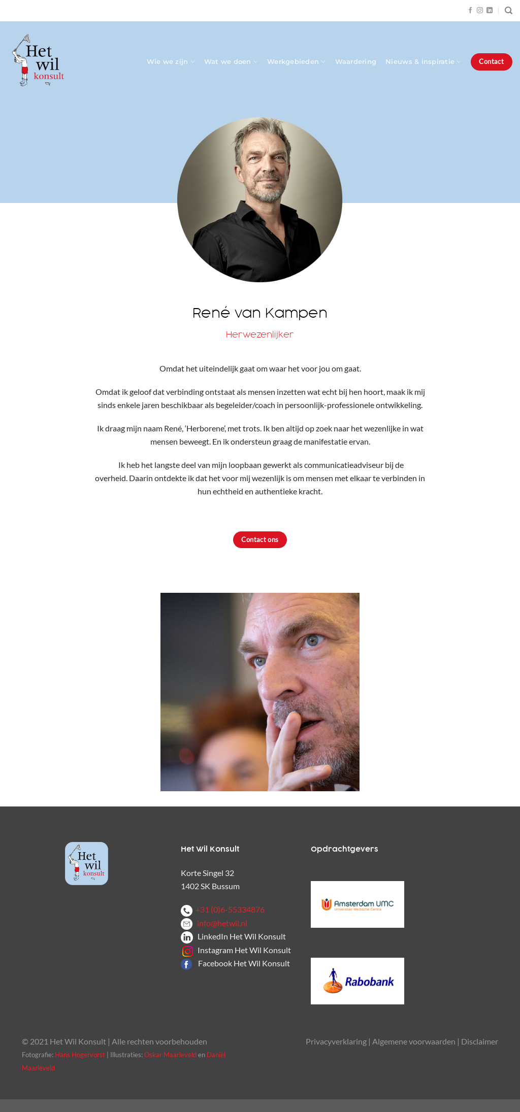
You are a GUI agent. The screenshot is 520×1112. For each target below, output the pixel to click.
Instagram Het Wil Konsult (244, 950)
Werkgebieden (296, 61)
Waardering (356, 61)
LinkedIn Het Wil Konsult (242, 936)
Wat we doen (231, 61)
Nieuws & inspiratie (423, 61)
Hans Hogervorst (80, 1055)
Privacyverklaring (336, 1041)
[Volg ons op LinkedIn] (489, 10)
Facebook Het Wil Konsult (244, 963)
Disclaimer (479, 1041)
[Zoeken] (508, 11)
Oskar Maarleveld (170, 1055)
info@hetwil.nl (214, 923)
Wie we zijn (171, 61)
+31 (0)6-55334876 (223, 909)
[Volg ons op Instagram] (480, 10)
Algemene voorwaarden (414, 1041)
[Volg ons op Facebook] (470, 10)
